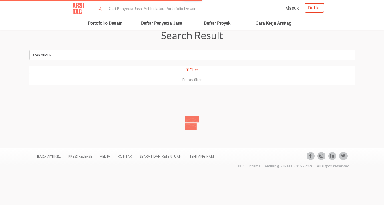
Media (105, 156)
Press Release (80, 156)
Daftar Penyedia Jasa (161, 23)
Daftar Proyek (217, 23)
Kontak (125, 156)
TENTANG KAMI (202, 156)
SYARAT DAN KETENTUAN (161, 156)
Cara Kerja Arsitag (273, 23)
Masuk (292, 8)
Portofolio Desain (105, 23)
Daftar (314, 8)
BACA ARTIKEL (49, 156)
